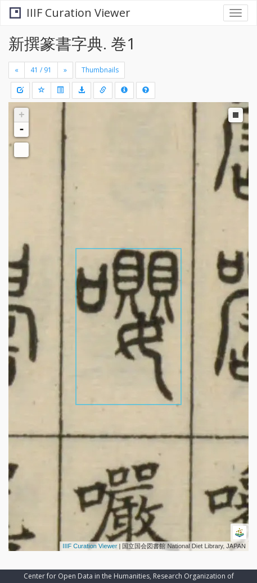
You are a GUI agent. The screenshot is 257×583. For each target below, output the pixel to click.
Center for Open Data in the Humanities (87, 576)
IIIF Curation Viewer (70, 12)
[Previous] (16, 70)
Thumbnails (100, 70)
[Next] (65, 70)
